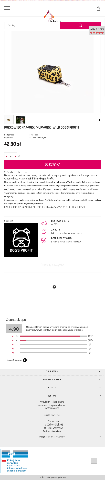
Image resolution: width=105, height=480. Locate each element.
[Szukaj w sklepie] (33, 25)
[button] (100, 120)
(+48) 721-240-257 (52, 408)
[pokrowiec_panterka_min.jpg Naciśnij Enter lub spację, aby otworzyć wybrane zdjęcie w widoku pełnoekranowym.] (52, 72)
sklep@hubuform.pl (52, 414)
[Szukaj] (80, 25)
